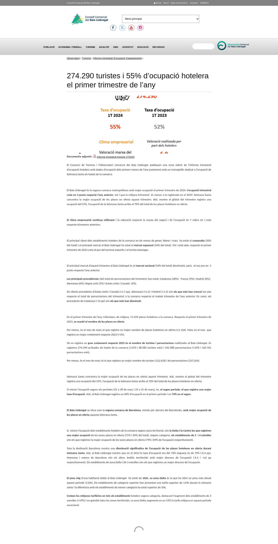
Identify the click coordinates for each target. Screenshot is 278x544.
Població (49, 47)
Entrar (158, 3)
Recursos (158, 47)
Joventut (128, 47)
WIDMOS (204, 3)
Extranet (194, 3)
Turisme (90, 47)
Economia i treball (70, 47)
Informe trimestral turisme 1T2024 (115, 156)
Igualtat (104, 47)
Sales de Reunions (178, 3)
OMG (115, 47)
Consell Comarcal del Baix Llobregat (83, 3)
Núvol (166, 3)
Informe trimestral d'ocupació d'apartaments (117, 58)
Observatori (73, 58)
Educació (143, 47)
